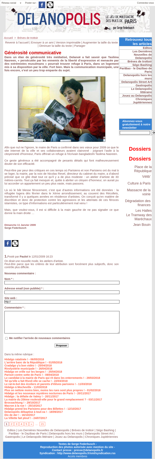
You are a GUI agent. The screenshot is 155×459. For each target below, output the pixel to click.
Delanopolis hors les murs (66, 433)
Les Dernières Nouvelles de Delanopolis (44, 430)
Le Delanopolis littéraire (37, 436)
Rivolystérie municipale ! (20, 368)
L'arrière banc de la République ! (25, 362)
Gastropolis (12, 436)
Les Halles (143, 210)
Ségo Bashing (105, 430)
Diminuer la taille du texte (55, 45)
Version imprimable (68, 42)
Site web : (10, 298)
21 (42, 424)
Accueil (8, 37)
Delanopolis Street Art (99, 433)
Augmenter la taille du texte (100, 42)
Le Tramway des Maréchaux (139, 217)
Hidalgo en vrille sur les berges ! (25, 371)
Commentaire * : (14, 307)
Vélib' (146, 176)
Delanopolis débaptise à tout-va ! (25, 411)
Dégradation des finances (138, 203)
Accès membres (77, 456)
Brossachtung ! (14, 402)
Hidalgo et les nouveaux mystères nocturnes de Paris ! (39, 393)
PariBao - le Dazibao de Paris (28, 433)
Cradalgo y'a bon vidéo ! (20, 365)
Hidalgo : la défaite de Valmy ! (23, 396)
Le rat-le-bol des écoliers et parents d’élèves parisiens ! (40, 384)
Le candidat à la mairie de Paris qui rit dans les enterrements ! (44, 377)
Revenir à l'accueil (17, 42)
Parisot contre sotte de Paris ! (23, 374)
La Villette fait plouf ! (17, 418)
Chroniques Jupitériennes (101, 436)
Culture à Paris (139, 183)
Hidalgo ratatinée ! (16, 359)
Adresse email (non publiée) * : (24, 288)
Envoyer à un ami (42, 42)
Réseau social (9, 3)
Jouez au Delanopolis (69, 436)
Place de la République (143, 169)
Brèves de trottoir (27, 37)
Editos (11, 430)
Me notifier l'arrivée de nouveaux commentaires (39, 338)
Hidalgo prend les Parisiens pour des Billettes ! (34, 408)
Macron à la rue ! (15, 405)
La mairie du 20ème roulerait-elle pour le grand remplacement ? (45, 399)
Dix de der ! (11, 414)
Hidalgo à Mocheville (17, 387)
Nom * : (9, 278)
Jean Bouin (142, 225)
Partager (79, 45)
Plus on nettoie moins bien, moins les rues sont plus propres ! (44, 390)
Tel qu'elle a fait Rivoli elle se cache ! (28, 380)
